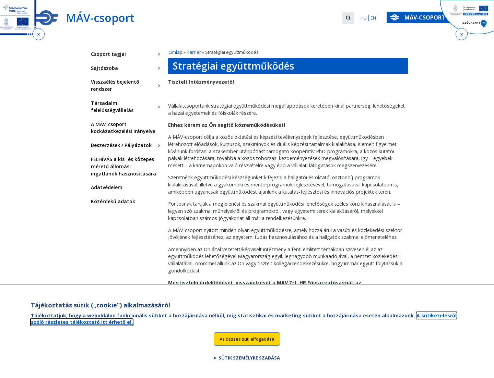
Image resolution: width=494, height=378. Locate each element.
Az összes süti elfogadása (247, 345)
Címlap (175, 52)
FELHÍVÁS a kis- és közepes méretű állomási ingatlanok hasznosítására (123, 166)
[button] (348, 18)
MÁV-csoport (426, 17)
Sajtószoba (104, 68)
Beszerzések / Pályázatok (121, 145)
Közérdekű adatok (113, 201)
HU (364, 18)
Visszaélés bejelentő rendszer (115, 85)
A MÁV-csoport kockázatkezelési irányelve (123, 128)
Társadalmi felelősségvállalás (112, 106)
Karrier (194, 52)
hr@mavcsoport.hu (191, 289)
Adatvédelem (106, 187)
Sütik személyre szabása (249, 364)
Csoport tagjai (108, 54)
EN (373, 18)
